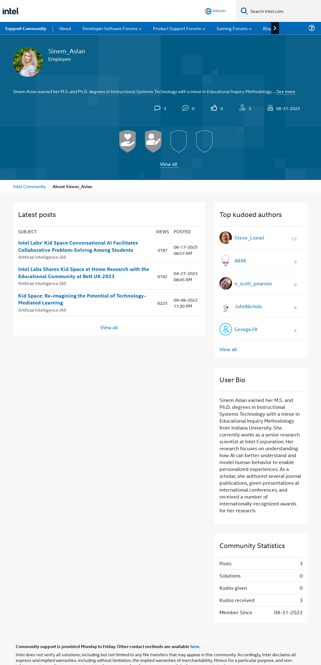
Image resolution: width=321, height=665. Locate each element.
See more (285, 91)
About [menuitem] (65, 28)
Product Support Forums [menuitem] (177, 28)
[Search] (244, 11)
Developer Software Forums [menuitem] (110, 28)
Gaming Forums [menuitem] (232, 28)
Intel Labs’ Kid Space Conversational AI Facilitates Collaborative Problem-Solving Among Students (78, 246)
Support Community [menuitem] (25, 28)
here (194, 646)
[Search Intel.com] (284, 11)
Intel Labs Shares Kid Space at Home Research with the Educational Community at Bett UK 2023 (83, 273)
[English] (215, 11)
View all (168, 163)
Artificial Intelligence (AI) (42, 256)
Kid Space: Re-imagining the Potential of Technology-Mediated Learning (82, 299)
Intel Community (29, 186)
